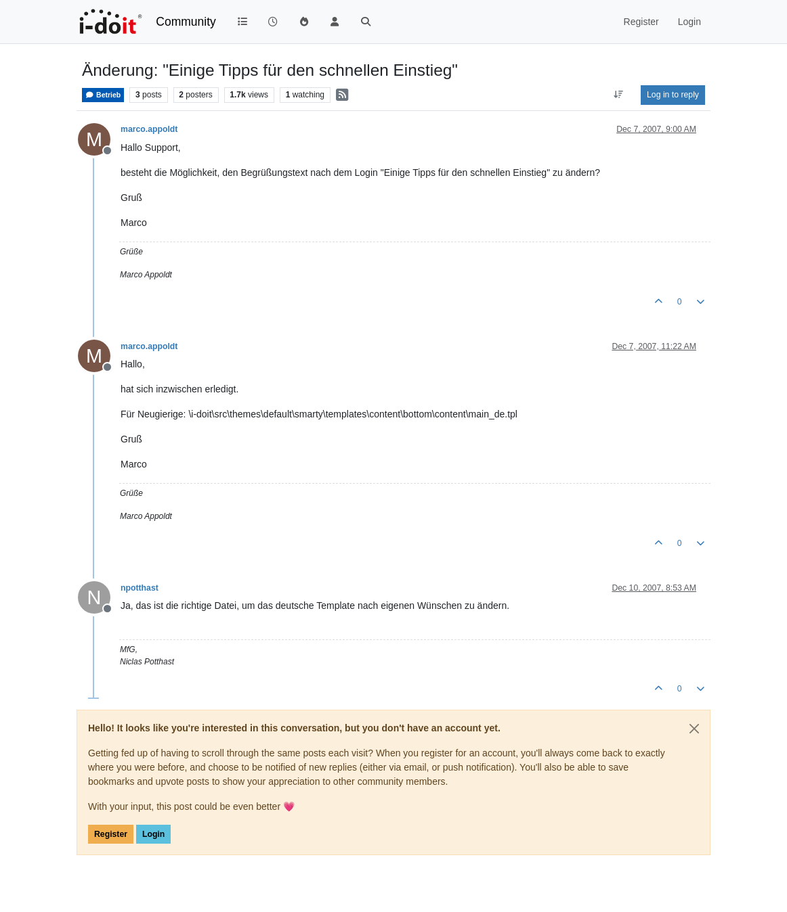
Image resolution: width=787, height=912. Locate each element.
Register (110, 834)
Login (153, 834)
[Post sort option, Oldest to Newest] (619, 94)
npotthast (139, 588)
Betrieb (103, 95)
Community (186, 21)
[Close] (694, 728)
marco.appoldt (149, 129)
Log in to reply (673, 94)
